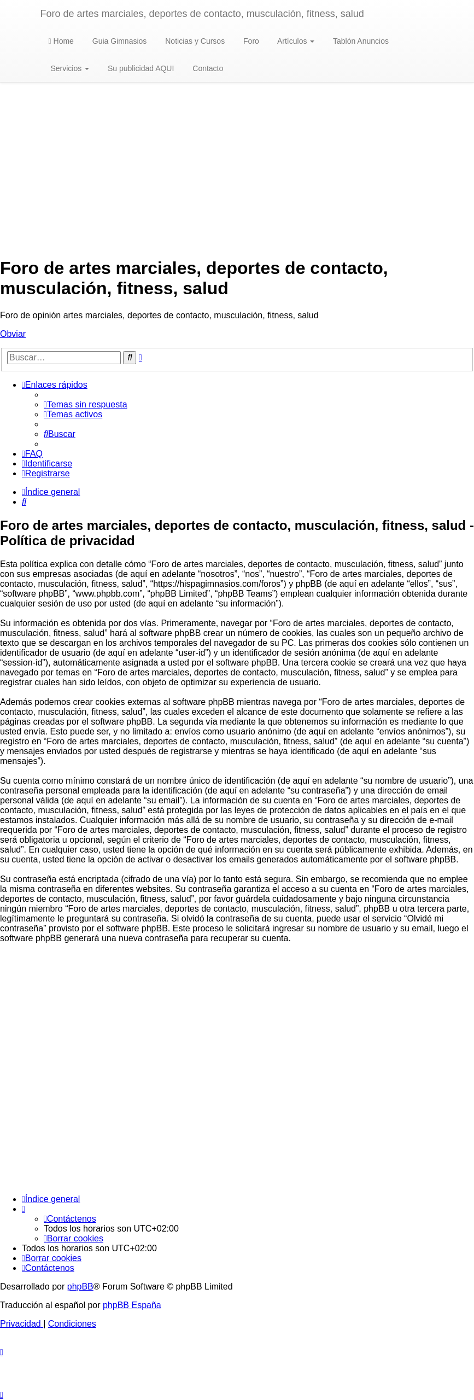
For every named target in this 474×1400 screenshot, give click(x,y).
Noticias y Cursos (194, 41)
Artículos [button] (295, 41)
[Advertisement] (237, 170)
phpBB (80, 1286)
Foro (250, 41)
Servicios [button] (69, 68)
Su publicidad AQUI (140, 68)
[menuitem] (85, 404)
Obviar (13, 334)
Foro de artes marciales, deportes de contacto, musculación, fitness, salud (202, 13)
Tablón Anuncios (360, 41)
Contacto (206, 68)
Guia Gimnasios (118, 41)
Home (61, 41)
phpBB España (132, 1305)
